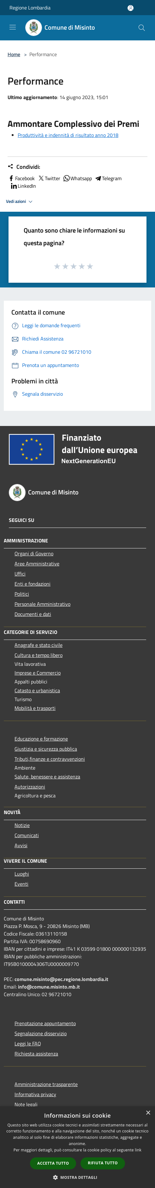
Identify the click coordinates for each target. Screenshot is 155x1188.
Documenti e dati (33, 614)
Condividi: (24, 167)
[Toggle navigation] (12, 27)
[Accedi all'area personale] (130, 8)
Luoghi (22, 874)
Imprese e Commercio (38, 673)
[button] (78, 1177)
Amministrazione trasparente (46, 1084)
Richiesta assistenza (36, 1053)
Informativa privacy (35, 1094)
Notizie (22, 825)
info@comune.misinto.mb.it (49, 986)
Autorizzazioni (30, 786)
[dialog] (77, 1147)
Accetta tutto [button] (53, 1163)
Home (14, 54)
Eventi (21, 884)
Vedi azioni (20, 201)
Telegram (108, 178)
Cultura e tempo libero (39, 655)
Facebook (21, 178)
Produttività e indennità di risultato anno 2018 (68, 135)
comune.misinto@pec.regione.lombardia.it (61, 979)
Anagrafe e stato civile (39, 645)
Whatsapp (77, 178)
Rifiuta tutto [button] (103, 1163)
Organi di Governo (34, 553)
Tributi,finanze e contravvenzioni (50, 759)
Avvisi (21, 845)
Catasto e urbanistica (37, 690)
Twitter (48, 178)
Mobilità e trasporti (35, 708)
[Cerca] (142, 28)
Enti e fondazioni (33, 584)
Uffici (20, 573)
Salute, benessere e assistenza (47, 776)
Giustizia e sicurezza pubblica (46, 749)
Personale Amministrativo (42, 604)
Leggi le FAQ (28, 1043)
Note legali (26, 1104)
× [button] (148, 1113)
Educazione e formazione (41, 738)
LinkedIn (23, 186)
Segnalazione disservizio (41, 1033)
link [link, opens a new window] (138, 1150)
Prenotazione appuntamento (45, 1023)
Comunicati (27, 835)
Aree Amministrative (37, 563)
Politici (22, 594)
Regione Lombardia (30, 7)
